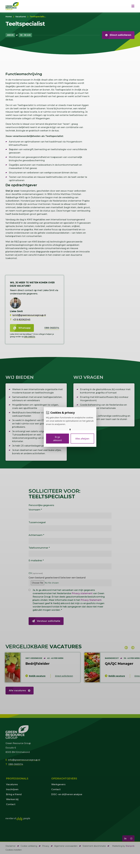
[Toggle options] (70, 429)
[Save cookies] (57, 439)
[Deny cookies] (82, 439)
